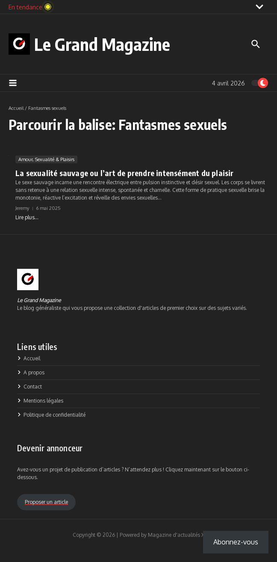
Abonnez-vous (235, 542)
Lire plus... (26, 217)
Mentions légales (40, 400)
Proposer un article (46, 502)
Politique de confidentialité (51, 415)
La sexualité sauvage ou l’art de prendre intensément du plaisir (126, 173)
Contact (29, 386)
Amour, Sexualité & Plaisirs (46, 159)
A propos (30, 372)
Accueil (16, 108)
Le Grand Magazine (102, 44)
